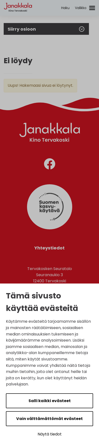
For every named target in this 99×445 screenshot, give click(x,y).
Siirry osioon (46, 29)
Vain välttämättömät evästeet (49, 418)
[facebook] (50, 165)
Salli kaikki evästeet (49, 401)
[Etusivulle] (18, 16)
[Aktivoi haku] (65, 8)
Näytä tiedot (50, 434)
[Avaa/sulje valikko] (85, 8)
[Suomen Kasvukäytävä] (49, 228)
